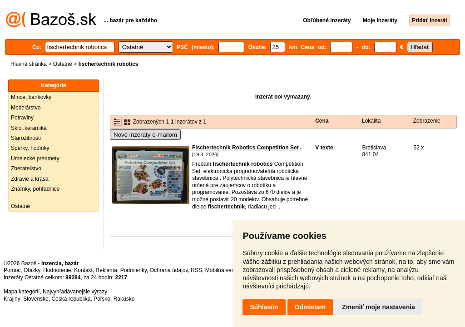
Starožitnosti (26, 138)
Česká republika (70, 299)
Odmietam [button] (310, 307)
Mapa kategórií (22, 291)
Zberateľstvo (26, 168)
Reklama (106, 270)
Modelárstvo (25, 107)
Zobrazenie (426, 121)
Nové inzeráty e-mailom (145, 134)
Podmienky (133, 270)
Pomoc (12, 270)
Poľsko (102, 299)
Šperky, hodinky (30, 148)
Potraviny (22, 117)
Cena (321, 121)
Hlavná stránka (28, 64)
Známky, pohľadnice (35, 189)
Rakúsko (124, 299)
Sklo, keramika (29, 128)
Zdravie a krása (30, 179)
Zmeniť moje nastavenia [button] (378, 307)
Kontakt (83, 270)
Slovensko (35, 299)
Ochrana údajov (169, 270)
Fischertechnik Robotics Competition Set (245, 147)
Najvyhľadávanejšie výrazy (75, 291)
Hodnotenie (57, 270)
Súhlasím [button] (264, 307)
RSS (196, 270)
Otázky (32, 270)
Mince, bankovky (31, 97)
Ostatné (62, 64)
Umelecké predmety (35, 158)
